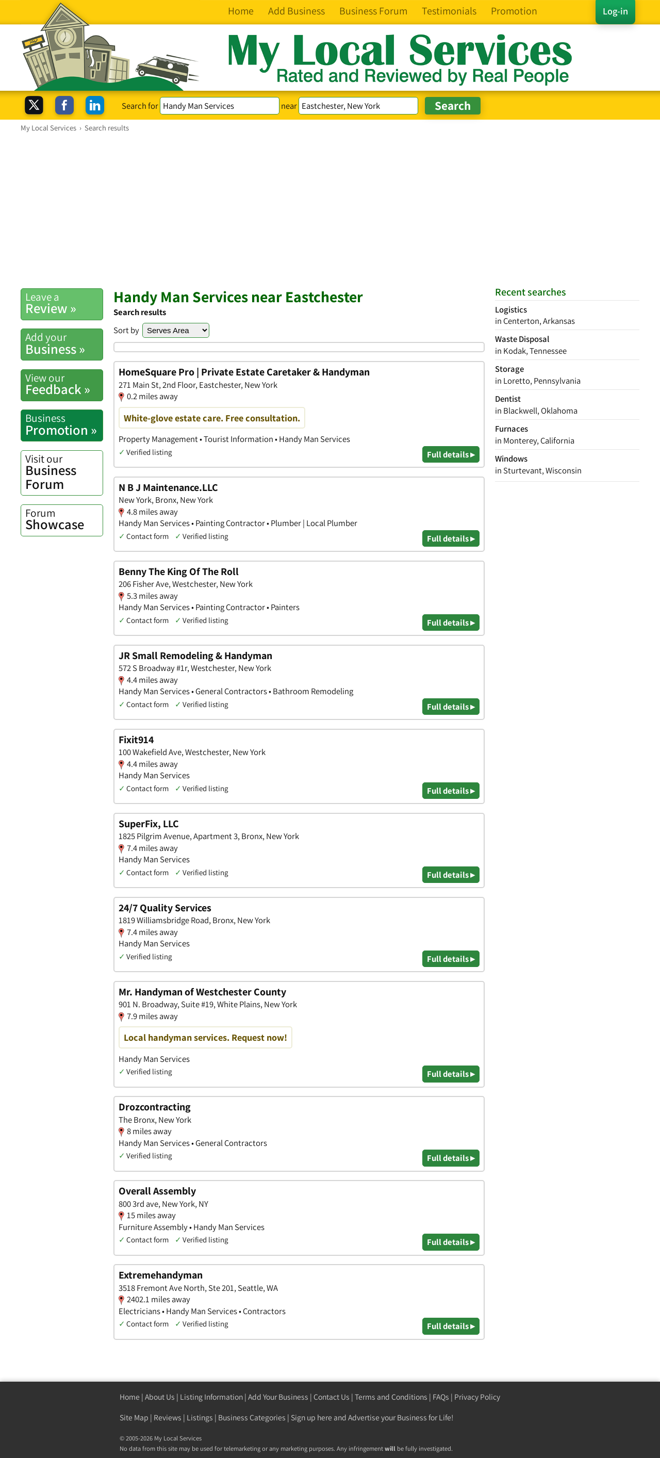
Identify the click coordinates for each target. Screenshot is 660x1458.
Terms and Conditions (391, 1397)
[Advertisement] (330, 210)
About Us (160, 1397)
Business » (64, 343)
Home (130, 1397)
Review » (64, 303)
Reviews (168, 1417)
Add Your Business (278, 1397)
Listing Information (211, 1397)
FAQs (441, 1397)
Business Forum (64, 472)
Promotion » (64, 424)
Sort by (126, 330)
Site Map (134, 1417)
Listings (200, 1417)
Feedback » (64, 384)
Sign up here (311, 1417)
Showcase (64, 519)
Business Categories (252, 1417)
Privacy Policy (477, 1397)
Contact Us (332, 1397)
